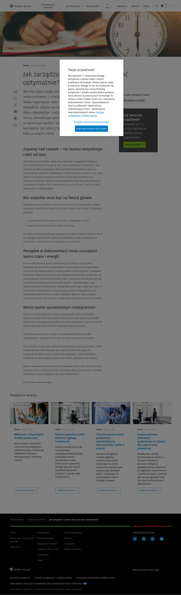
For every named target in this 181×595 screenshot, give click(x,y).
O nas (109, 6)
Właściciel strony (72, 549)
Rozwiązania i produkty (51, 6)
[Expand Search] (156, 6)
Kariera (135, 6)
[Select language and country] (166, 6)
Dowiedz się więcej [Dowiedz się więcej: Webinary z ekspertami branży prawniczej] (25, 490)
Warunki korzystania (20, 577)
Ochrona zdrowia (45, 538)
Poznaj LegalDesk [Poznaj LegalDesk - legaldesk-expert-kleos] (133, 145)
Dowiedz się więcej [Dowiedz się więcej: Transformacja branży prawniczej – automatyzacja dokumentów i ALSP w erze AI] (107, 490)
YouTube (161, 539)
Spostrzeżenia (74, 6)
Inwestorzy (121, 6)
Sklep (147, 6)
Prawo (40, 560)
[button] (15, 92)
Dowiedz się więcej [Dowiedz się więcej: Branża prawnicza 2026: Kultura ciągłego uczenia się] (66, 490)
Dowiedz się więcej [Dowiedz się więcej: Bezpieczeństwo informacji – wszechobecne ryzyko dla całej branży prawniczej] (148, 490)
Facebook (135, 539)
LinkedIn (152, 539)
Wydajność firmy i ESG (47, 549)
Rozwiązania (43, 532)
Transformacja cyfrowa (132, 101)
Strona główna (17, 519)
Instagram (144, 539)
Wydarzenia (15, 547)
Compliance (43, 554)
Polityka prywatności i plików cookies (53, 577)
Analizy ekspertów (36, 519)
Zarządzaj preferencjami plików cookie (95, 577)
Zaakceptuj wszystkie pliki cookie (91, 128)
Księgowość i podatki (47, 543)
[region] (91, 98)
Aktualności (93, 6)
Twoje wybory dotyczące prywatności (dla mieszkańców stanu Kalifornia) (46, 583)
